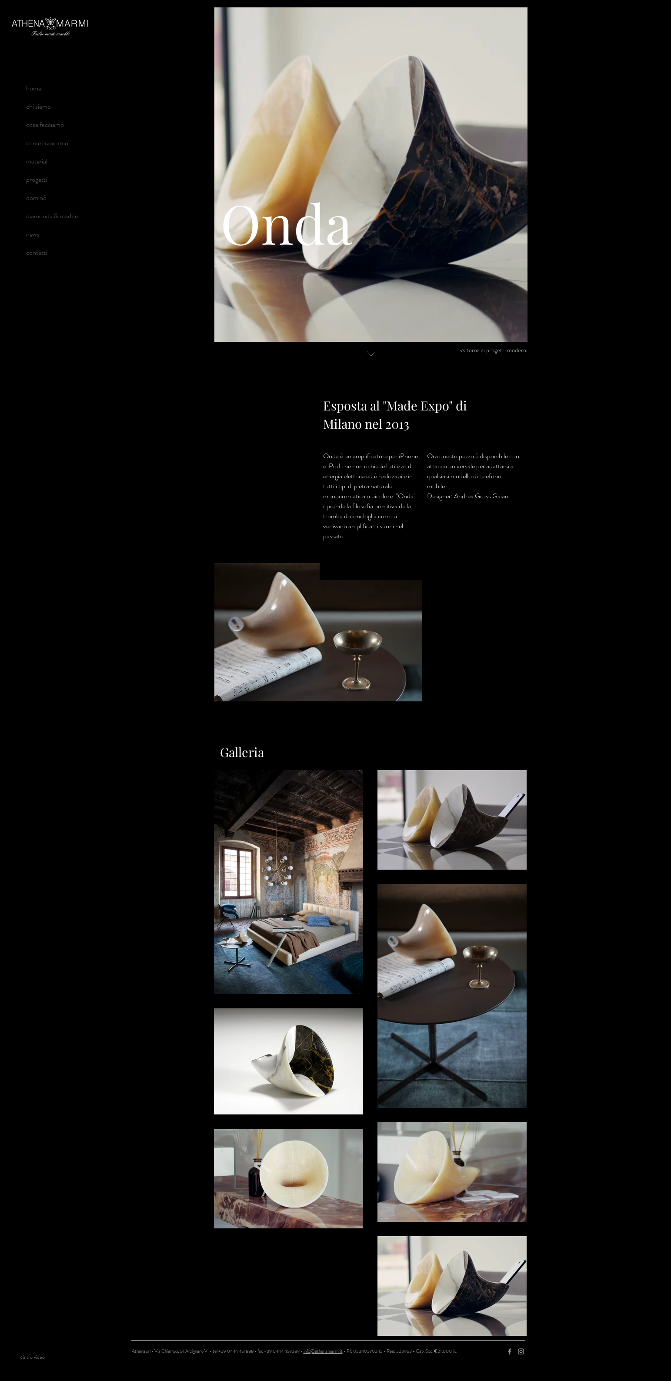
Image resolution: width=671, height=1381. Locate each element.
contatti (36, 252)
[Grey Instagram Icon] (521, 1351)
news (33, 234)
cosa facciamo (45, 125)
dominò (36, 198)
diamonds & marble (52, 216)
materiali (37, 161)
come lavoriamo (47, 143)
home (33, 88)
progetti (36, 179)
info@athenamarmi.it (323, 1351)
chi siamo (38, 106)
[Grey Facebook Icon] (510, 1351)
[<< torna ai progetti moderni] (492, 350)
